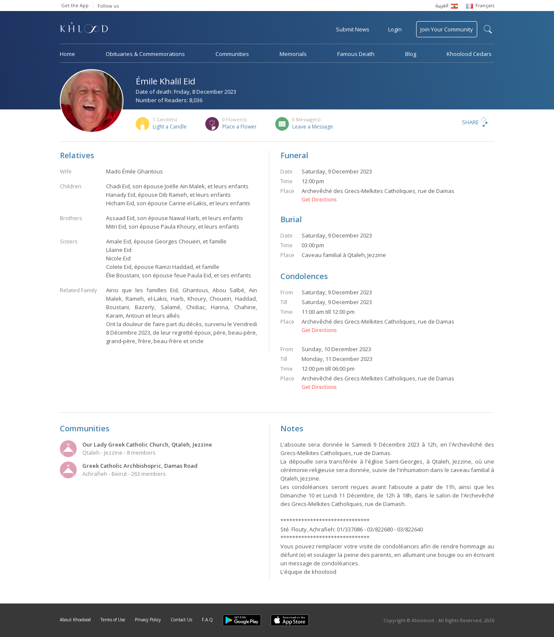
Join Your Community (446, 29)
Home (67, 54)
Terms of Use (113, 620)
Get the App (75, 5)
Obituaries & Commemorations (145, 54)
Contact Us (181, 620)
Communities (232, 54)
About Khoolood (75, 620)
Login (395, 29)
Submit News (352, 29)
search (488, 29)
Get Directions (319, 199)
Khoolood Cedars (469, 54)
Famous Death (356, 54)
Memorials (293, 54)
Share (470, 122)
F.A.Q (207, 620)
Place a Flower (239, 126)
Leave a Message (312, 126)
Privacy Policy (148, 620)
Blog (410, 54)
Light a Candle (170, 126)
